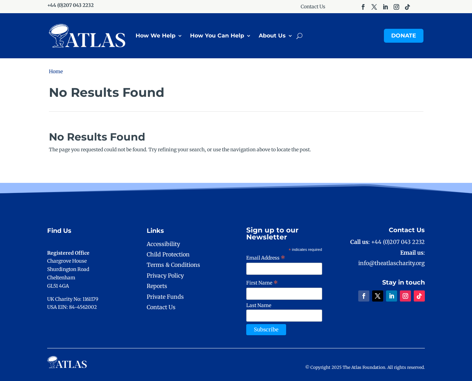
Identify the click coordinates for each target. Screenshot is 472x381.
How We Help (155, 35)
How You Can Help (217, 35)
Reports (157, 285)
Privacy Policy (165, 275)
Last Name (258, 305)
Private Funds (165, 296)
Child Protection (168, 254)
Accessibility (163, 243)
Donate (403, 35)
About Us (272, 35)
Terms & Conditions (173, 264)
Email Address (265, 258)
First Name (262, 283)
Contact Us (313, 7)
